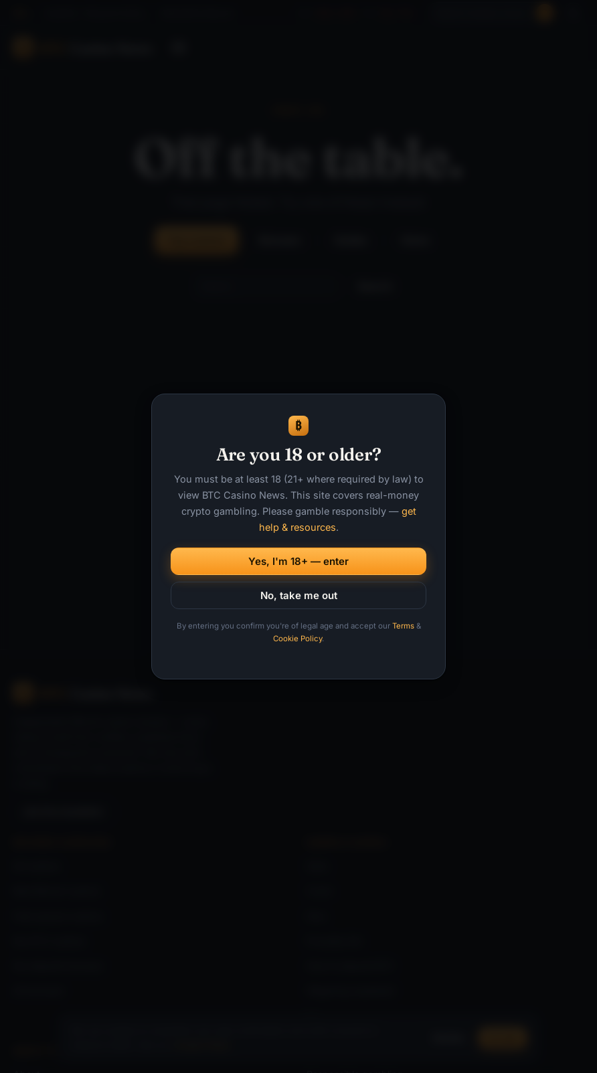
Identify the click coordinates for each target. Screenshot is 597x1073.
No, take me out (298, 595)
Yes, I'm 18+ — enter (298, 561)
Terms (403, 626)
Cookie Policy (297, 638)
